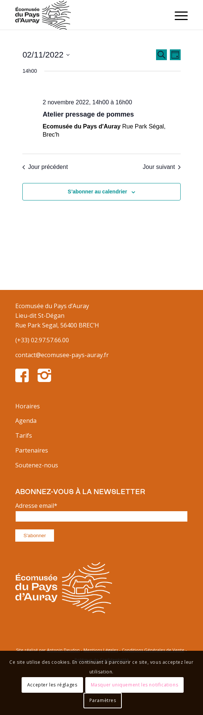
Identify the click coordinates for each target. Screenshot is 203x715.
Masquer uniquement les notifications (134, 685)
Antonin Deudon (63, 650)
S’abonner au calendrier (97, 192)
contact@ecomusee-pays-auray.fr (62, 355)
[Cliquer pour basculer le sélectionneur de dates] (46, 55)
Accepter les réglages (52, 685)
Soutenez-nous (36, 465)
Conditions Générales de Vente (153, 650)
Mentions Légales (100, 650)
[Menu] (177, 15)
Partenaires (31, 450)
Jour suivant (161, 167)
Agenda (26, 421)
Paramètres (102, 700)
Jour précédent (45, 167)
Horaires (27, 406)
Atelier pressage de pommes (88, 114)
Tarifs (23, 435)
